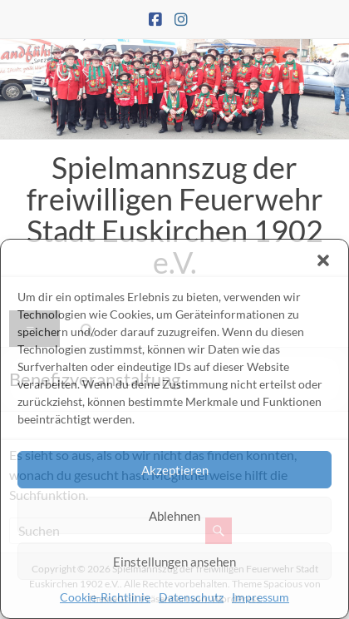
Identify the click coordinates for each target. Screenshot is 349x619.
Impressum (260, 597)
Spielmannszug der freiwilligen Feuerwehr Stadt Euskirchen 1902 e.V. (175, 214)
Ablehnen (174, 515)
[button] (323, 260)
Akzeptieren (175, 470)
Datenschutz (191, 597)
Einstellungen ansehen (174, 561)
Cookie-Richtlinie (105, 597)
